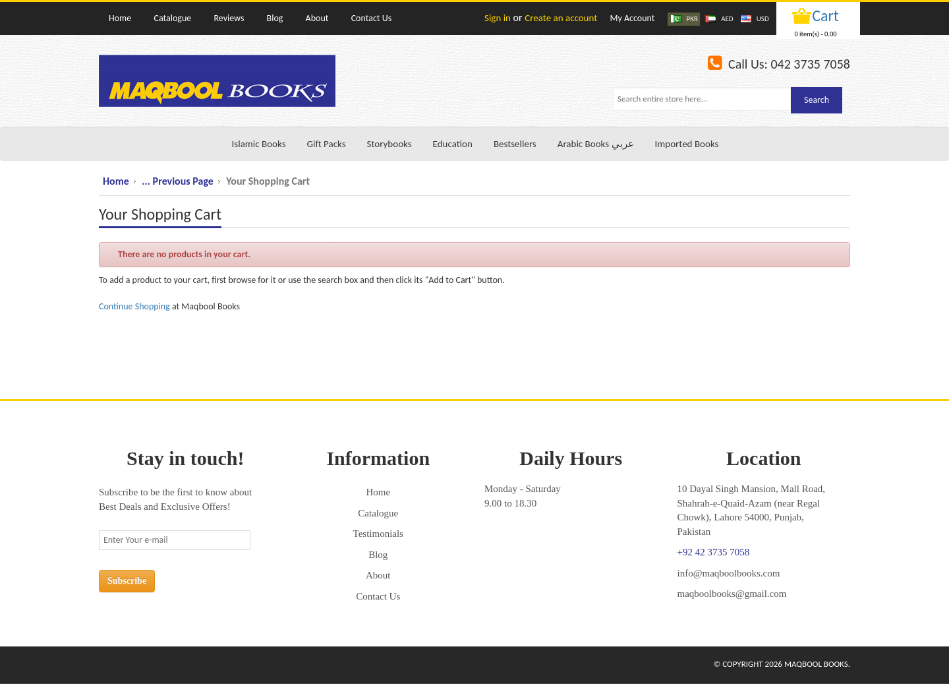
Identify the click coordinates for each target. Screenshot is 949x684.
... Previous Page (178, 181)
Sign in (497, 18)
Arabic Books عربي (596, 144)
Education (453, 144)
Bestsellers (515, 144)
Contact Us (378, 596)
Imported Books (687, 144)
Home (116, 181)
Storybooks (389, 144)
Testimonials (378, 533)
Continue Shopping (134, 306)
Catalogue (378, 513)
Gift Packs (326, 144)
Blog (378, 554)
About (378, 575)
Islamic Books (259, 144)
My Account (632, 18)
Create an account (561, 18)
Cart (825, 15)
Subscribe (126, 581)
